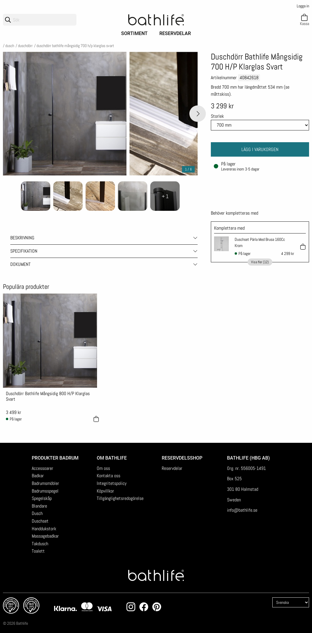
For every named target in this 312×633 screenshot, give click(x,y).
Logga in (303, 6)
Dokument (20, 264)
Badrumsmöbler (45, 483)
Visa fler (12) (260, 262)
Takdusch (40, 544)
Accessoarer (42, 468)
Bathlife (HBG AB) (249, 458)
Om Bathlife (112, 458)
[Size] (260, 125)
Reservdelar (175, 33)
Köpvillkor (105, 491)
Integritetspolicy (111, 483)
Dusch (9, 45)
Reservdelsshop (182, 458)
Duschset (40, 521)
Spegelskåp (42, 498)
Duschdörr (25, 45)
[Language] (290, 602)
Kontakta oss (108, 476)
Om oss (103, 468)
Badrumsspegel (45, 491)
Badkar (38, 476)
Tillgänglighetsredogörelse (120, 498)
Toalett (38, 551)
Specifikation (23, 251)
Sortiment (134, 33)
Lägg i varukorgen (259, 149)
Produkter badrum (55, 458)
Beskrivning (22, 238)
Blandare (39, 506)
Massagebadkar (45, 536)
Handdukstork (44, 529)
